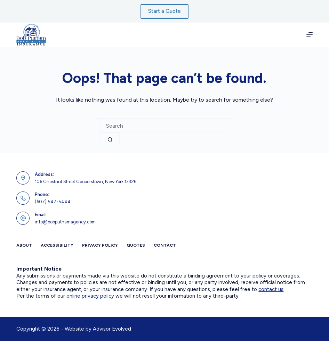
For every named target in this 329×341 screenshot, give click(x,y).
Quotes (136, 245)
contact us (270, 289)
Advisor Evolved (112, 329)
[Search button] (110, 139)
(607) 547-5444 (53, 201)
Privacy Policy (100, 245)
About (24, 245)
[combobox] (164, 126)
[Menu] (309, 35)
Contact (165, 245)
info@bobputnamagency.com (65, 221)
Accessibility (57, 245)
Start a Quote (164, 11)
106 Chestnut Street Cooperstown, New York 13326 (85, 181)
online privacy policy (90, 296)
